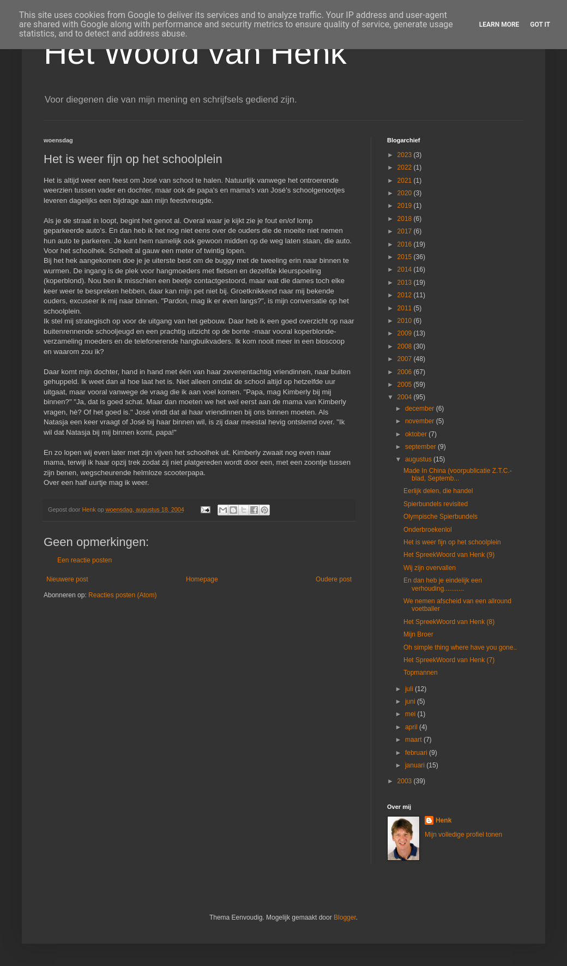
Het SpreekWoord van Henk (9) (448, 555)
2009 (405, 333)
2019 (405, 205)
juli (410, 689)
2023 (405, 155)
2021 (405, 180)
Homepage (202, 579)
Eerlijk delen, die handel (438, 491)
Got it (540, 24)
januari (415, 765)
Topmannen (420, 672)
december (420, 408)
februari (417, 753)
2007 (405, 359)
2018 (405, 219)
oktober (417, 434)
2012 (405, 295)
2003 (405, 781)
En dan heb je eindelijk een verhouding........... (442, 584)
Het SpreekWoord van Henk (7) (448, 660)
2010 (405, 321)
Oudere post (334, 579)
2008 (405, 346)
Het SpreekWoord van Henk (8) (448, 622)
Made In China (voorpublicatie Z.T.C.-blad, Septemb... (457, 474)
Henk (443, 820)
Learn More (499, 24)
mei (411, 714)
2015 (405, 257)
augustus (419, 459)
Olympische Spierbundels (440, 516)
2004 (405, 397)
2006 (405, 372)
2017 (405, 231)
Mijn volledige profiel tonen (463, 834)
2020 (405, 193)
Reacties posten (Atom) (122, 595)
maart (414, 739)
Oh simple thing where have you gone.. (460, 647)
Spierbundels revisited (435, 504)
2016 (405, 244)
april (412, 727)
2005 (405, 384)
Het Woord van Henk (195, 52)
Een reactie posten (84, 560)
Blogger (345, 917)
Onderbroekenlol (427, 529)
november (420, 421)
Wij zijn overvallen (429, 568)
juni (411, 701)
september (421, 447)
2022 (405, 167)
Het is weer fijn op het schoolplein (452, 542)
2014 (405, 269)
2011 (405, 308)
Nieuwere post (67, 579)
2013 (405, 282)
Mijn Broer (418, 634)
